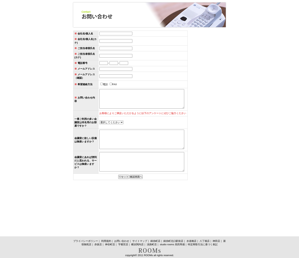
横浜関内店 (137, 244)
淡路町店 (152, 244)
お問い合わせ (121, 241)
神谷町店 (110, 244)
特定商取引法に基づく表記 (203, 244)
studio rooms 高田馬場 (172, 244)
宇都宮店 (123, 244)
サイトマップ (139, 241)
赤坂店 (98, 244)
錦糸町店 (155, 241)
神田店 (216, 241)
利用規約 (106, 241)
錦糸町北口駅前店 (173, 241)
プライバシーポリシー (85, 241)
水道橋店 (191, 241)
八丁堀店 (205, 241)
